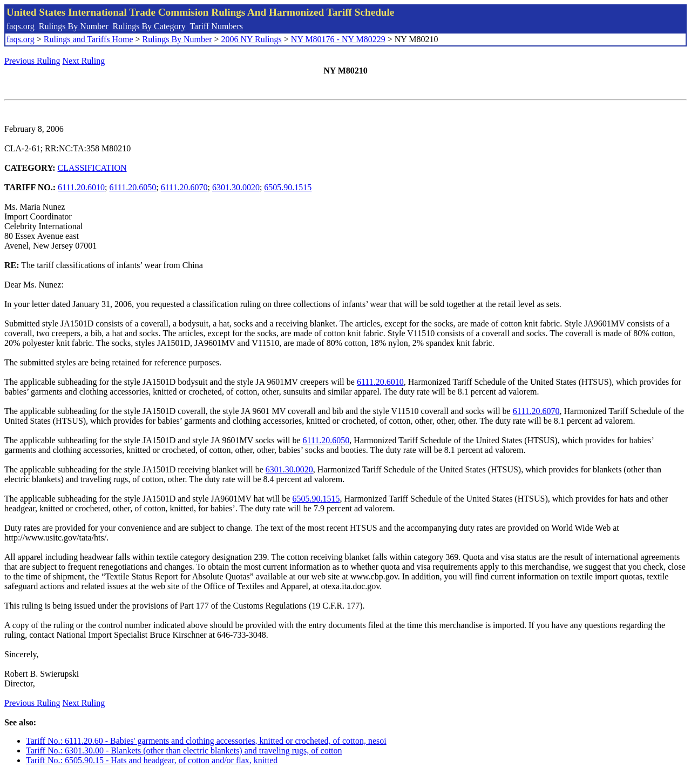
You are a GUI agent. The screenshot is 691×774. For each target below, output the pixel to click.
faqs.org (20, 26)
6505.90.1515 (287, 187)
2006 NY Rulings (251, 39)
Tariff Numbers (216, 26)
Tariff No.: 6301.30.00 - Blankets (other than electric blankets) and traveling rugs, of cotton (184, 750)
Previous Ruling (32, 60)
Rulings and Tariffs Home (88, 39)
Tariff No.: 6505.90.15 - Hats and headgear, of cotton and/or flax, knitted (151, 760)
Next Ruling (84, 60)
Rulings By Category (149, 26)
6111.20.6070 (184, 187)
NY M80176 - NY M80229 (338, 39)
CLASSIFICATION (92, 167)
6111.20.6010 (81, 187)
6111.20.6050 (132, 187)
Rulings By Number (74, 26)
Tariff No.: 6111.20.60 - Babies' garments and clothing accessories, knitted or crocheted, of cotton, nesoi (206, 740)
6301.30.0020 (236, 187)
